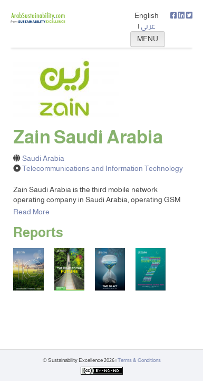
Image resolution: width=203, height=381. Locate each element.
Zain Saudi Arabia (88, 137)
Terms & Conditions (139, 360)
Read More (31, 211)
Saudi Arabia (43, 158)
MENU (147, 38)
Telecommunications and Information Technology (102, 168)
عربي (148, 26)
